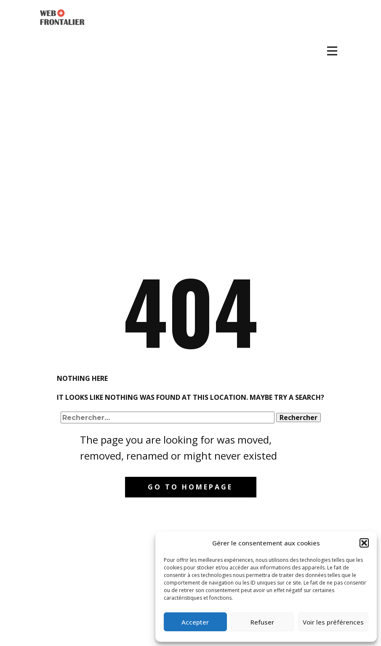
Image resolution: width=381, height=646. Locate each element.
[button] (364, 543)
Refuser (262, 622)
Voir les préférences (333, 622)
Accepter (195, 622)
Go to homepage (190, 487)
